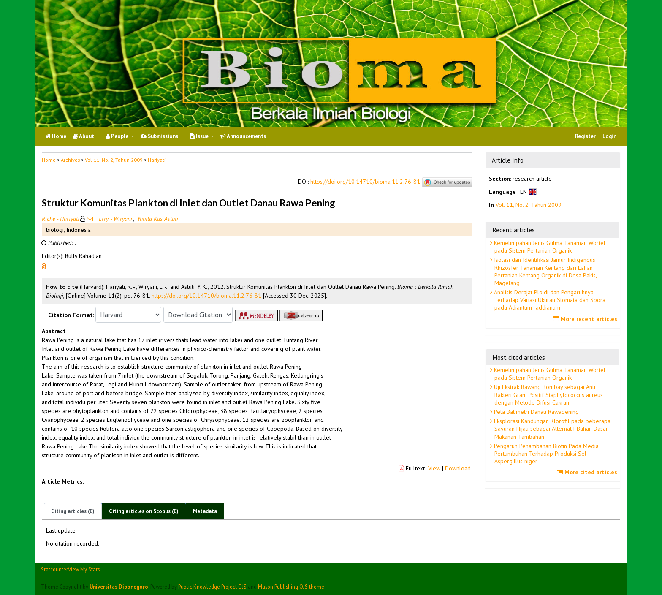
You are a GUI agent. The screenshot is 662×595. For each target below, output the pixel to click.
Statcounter (54, 569)
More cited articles (588, 472)
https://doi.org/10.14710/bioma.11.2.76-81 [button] (206, 295)
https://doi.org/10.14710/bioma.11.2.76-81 (365, 182)
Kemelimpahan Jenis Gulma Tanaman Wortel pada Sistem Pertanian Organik (548, 246)
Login (609, 136)
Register (585, 136)
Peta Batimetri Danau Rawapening (535, 412)
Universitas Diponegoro (119, 586)
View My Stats (84, 569)
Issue (200, 136)
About (84, 136)
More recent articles (586, 319)
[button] (44, 265)
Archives (70, 160)
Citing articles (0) (73, 511)
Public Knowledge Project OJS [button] (212, 586)
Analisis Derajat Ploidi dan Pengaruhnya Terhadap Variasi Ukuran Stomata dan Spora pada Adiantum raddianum (548, 299)
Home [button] (49, 160)
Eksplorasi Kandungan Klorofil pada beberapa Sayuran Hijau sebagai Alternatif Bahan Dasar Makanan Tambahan (551, 428)
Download (458, 468)
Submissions (160, 136)
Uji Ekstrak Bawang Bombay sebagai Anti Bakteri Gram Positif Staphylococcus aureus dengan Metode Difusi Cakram (547, 394)
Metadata (205, 511)
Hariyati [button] (157, 160)
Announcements (243, 136)
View (434, 468)
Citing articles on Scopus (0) (144, 511)
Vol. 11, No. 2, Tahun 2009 (114, 160)
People (118, 136)
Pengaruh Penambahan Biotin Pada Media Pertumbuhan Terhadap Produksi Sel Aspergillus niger (545, 453)
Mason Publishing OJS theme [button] (291, 586)
